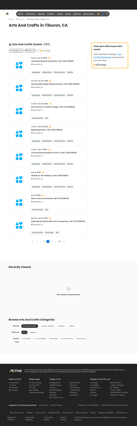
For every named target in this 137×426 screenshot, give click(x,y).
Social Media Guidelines (29, 418)
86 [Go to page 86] (59, 241)
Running (41, 14)
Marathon (73, 385)
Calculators (30, 14)
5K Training (114, 388)
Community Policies (48, 418)
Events (20, 14)
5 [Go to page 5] (44, 241)
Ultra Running (75, 388)
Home (11, 19)
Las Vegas (94, 395)
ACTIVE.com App (35, 383)
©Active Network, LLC (84, 417)
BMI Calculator (115, 383)
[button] (30, 51)
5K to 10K (32, 388)
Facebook (14, 383)
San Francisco (67, 339)
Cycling (52, 388)
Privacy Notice (67, 413)
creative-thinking (47, 326)
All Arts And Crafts (29, 326)
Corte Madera (40, 339)
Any (24, 332)
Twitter (13, 385)
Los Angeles (94, 385)
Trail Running (74, 390)
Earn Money (43, 405)
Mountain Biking (55, 390)
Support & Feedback (106, 413)
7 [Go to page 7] (51, 241)
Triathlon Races (55, 385)
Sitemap (29, 413)
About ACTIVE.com (17, 413)
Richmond (81, 339)
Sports (68, 14)
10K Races (53, 395)
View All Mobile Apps (36, 392)
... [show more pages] (40, 241)
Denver (92, 390)
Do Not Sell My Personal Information (115, 405)
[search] (107, 14)
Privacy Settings (81, 413)
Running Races (54, 383)
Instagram (15, 390)
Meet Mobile (33, 390)
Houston (93, 392)
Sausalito (26, 339)
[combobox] (16, 51)
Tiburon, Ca (20, 19)
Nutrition (77, 14)
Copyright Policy (54, 413)
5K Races (52, 392)
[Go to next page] (64, 241)
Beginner (33, 332)
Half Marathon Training (118, 392)
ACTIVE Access (121, 413)
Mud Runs (73, 392)
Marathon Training (117, 395)
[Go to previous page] (32, 241)
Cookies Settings (63, 418)
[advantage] (98, 14)
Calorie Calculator (117, 385)
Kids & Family (88, 14)
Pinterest (14, 388)
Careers (93, 413)
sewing (71, 326)
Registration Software (11, 418)
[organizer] (103, 14)
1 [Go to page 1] (36, 241)
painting (61, 326)
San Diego (94, 383)
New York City (95, 388)
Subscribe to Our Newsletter (88, 405)
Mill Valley (53, 339)
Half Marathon (75, 383)
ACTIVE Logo (13, 370)
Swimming (74, 395)
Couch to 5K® (34, 385)
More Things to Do (56, 397)
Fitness (60, 14)
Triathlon (50, 14)
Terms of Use (40, 413)
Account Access (56, 405)
